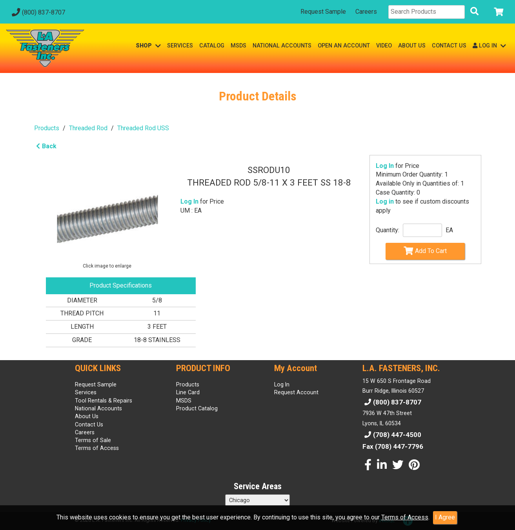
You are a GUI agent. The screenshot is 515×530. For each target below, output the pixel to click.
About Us (86, 416)
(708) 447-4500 (391, 435)
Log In (385, 165)
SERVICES (180, 45)
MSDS (238, 45)
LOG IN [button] (489, 45)
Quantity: (387, 230)
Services (85, 392)
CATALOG (211, 45)
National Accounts (98, 408)
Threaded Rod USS (143, 128)
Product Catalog (197, 408)
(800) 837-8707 (37, 12)
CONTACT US (449, 45)
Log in (385, 201)
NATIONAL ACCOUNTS (282, 45)
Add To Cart (425, 250)
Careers (366, 11)
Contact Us (89, 424)
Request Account (296, 392)
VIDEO (384, 45)
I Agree (445, 517)
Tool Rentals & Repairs (103, 400)
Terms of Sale (93, 440)
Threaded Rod (88, 128)
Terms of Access (404, 517)
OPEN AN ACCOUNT (344, 45)
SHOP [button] (148, 45)
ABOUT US (412, 45)
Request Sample (323, 11)
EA (449, 230)
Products (46, 128)
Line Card (188, 392)
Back (45, 146)
